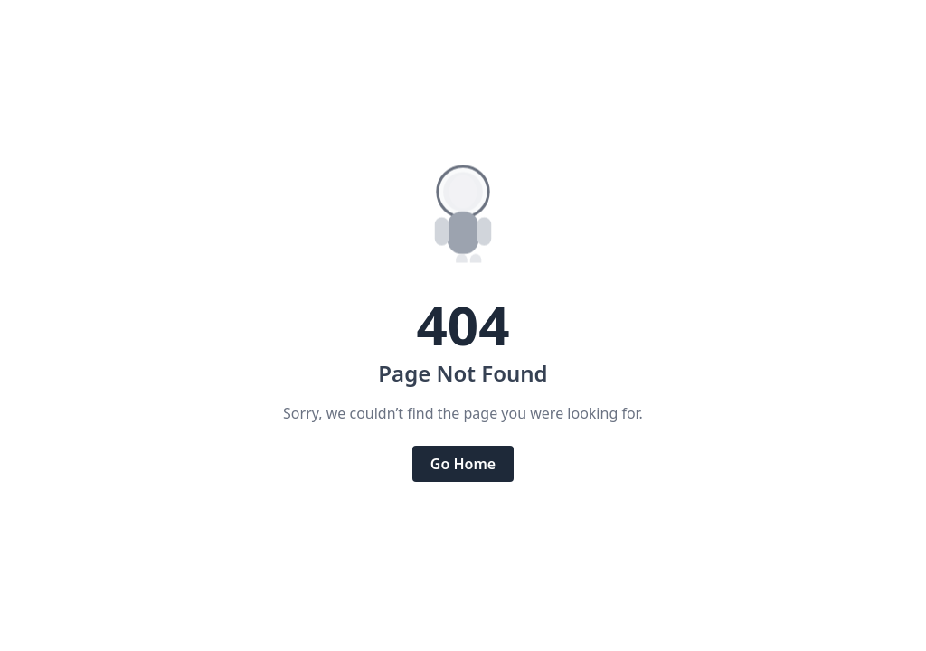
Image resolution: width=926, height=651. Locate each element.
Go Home (463, 464)
